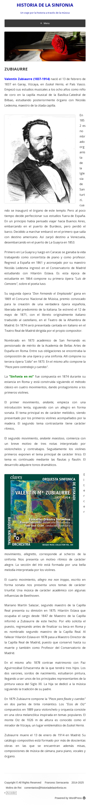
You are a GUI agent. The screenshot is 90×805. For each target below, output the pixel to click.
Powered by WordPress (70, 798)
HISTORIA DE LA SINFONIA (45, 5)
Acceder (11, 792)
